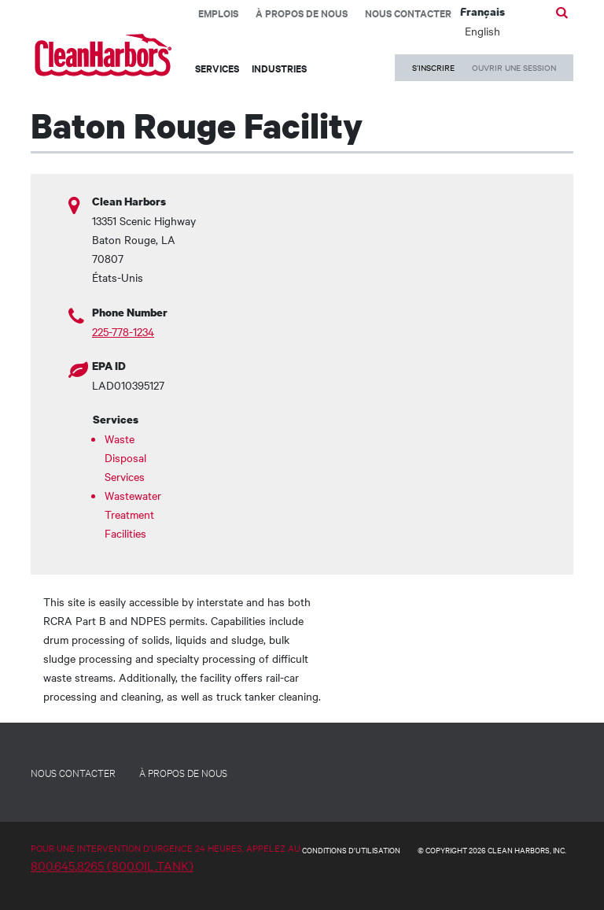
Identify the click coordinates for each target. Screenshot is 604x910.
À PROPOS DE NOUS (183, 772)
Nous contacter (408, 13)
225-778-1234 (123, 331)
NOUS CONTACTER (73, 772)
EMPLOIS (218, 13)
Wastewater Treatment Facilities (129, 514)
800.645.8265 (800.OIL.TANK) (112, 865)
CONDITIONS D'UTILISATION (351, 850)
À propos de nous (302, 13)
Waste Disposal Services (125, 457)
